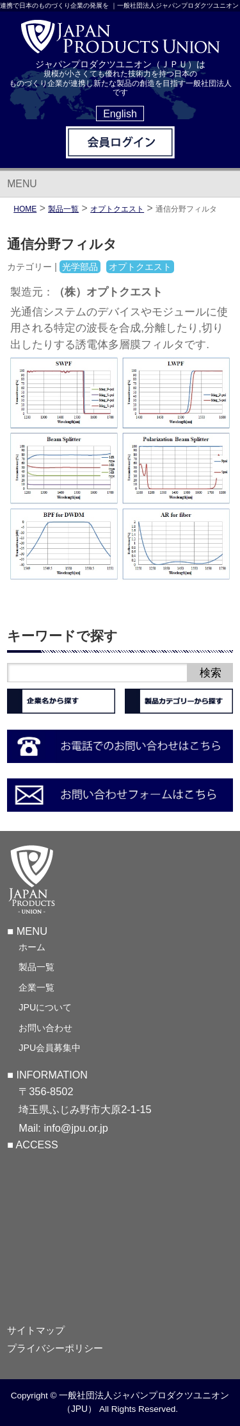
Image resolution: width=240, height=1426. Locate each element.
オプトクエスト (117, 209)
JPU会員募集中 (50, 1048)
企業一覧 (36, 987)
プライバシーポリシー (55, 1348)
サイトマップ (36, 1330)
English (120, 113)
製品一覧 (36, 967)
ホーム (32, 947)
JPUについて (45, 1007)
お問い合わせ (45, 1028)
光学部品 (80, 267)
